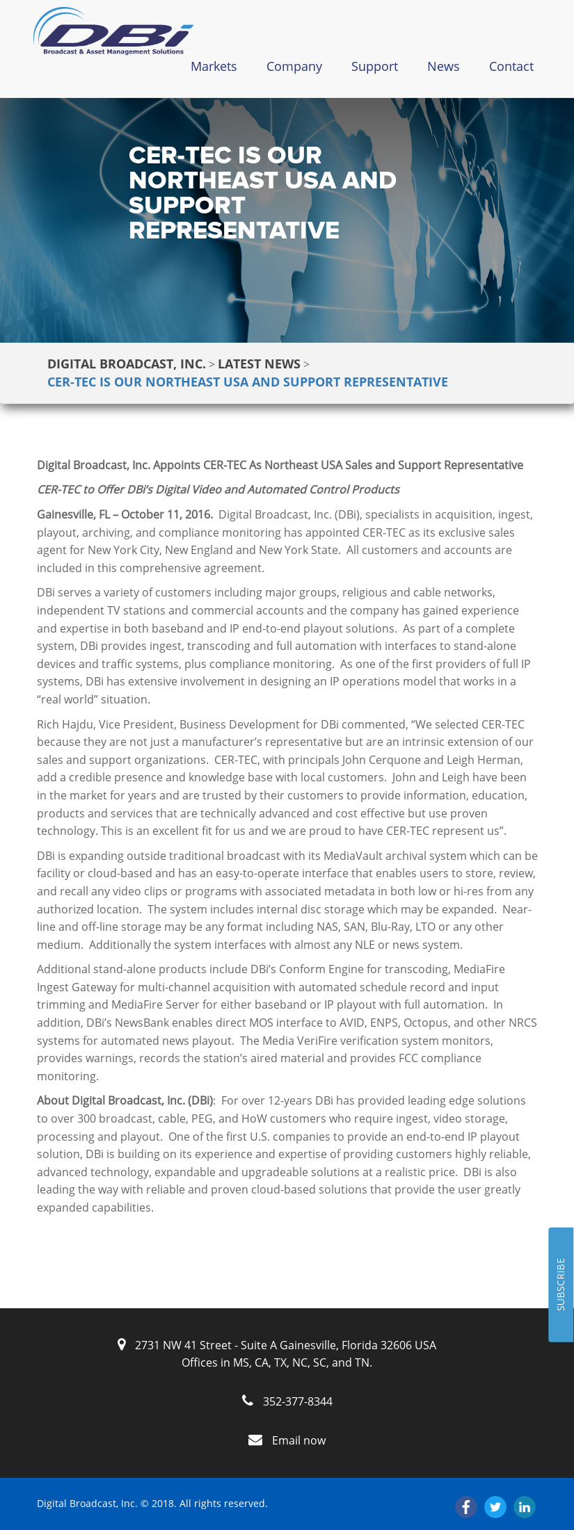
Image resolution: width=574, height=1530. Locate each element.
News (443, 66)
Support (374, 66)
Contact (511, 66)
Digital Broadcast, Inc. (126, 363)
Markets (214, 66)
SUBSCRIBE (560, 1285)
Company (294, 66)
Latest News (259, 363)
